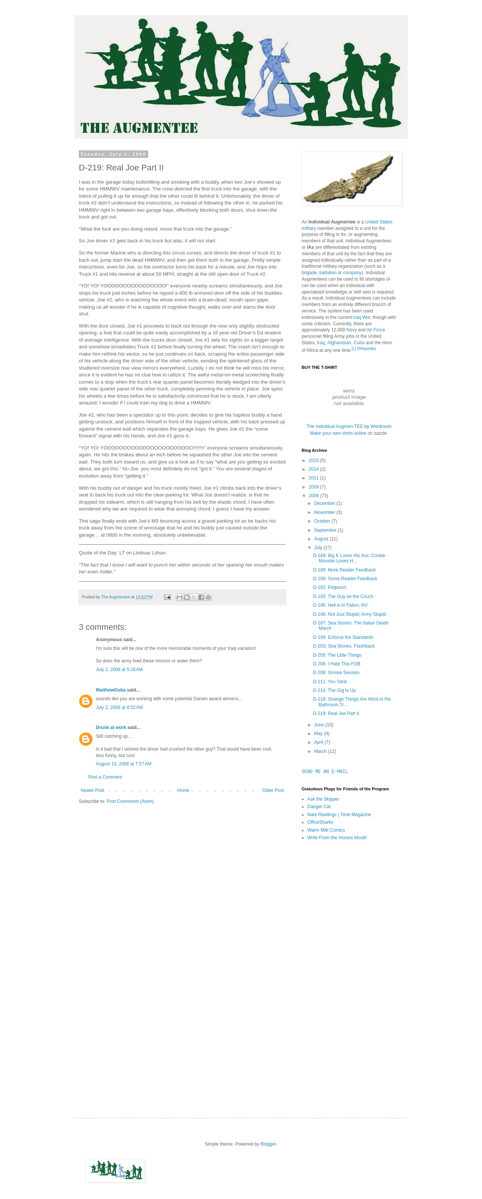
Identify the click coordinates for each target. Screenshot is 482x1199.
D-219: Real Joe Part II (336, 713)
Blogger (268, 1144)
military (309, 228)
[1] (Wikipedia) (364, 349)
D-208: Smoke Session (336, 672)
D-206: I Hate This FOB (336, 664)
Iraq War (361, 317)
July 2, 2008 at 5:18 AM (119, 669)
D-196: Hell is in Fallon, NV (340, 605)
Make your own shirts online (338, 433)
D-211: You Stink (330, 681)
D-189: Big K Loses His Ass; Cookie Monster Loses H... (349, 558)
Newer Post (92, 790)
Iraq (321, 342)
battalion (327, 272)
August (322, 539)
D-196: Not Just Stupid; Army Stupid (349, 614)
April (319, 742)
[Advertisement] (332, 966)
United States (379, 222)
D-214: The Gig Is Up (334, 690)
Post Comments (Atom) (130, 801)
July (319, 547)
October (323, 521)
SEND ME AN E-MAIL (325, 771)
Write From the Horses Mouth (337, 837)
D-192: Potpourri (329, 587)
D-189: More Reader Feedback (344, 570)
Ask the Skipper (323, 799)
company (352, 272)
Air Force (375, 330)
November (325, 512)
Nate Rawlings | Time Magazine (339, 814)
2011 (314, 478)
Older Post (273, 790)
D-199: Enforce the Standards (343, 637)
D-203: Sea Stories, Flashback (344, 646)
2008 (314, 495)
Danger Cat (318, 806)
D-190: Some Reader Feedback (345, 578)
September (326, 530)
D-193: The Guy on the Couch (343, 596)
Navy (351, 330)
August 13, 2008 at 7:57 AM (123, 764)
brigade (309, 272)
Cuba (359, 342)
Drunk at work (111, 727)
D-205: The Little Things (337, 655)
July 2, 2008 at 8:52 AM (119, 707)
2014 (314, 469)
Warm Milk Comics (326, 830)
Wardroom (381, 426)
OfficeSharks (320, 822)
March (321, 751)
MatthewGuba (111, 690)
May (319, 733)
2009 (314, 487)
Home (183, 790)
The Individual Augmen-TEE (335, 426)
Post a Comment (105, 777)
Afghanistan (339, 342)
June (319, 725)
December (325, 503)
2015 (314, 460)
